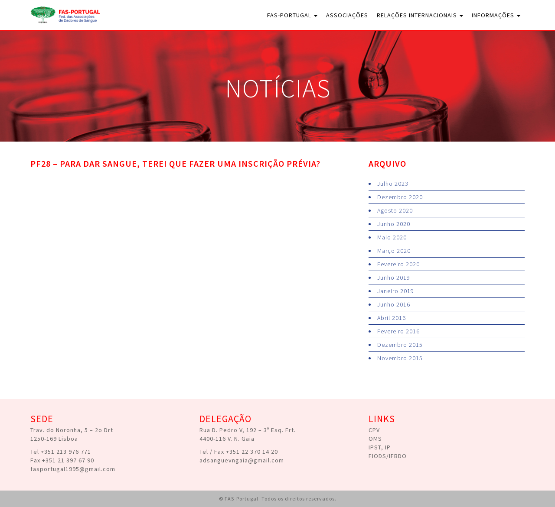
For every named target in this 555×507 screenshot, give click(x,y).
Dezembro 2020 (400, 197)
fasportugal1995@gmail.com (72, 469)
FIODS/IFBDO (388, 456)
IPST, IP (380, 447)
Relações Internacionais (420, 15)
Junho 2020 (393, 224)
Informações (496, 15)
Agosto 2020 (395, 210)
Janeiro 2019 (395, 291)
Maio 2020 (392, 237)
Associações (347, 15)
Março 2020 (394, 251)
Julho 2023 (392, 183)
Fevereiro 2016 (398, 331)
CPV (374, 430)
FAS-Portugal (292, 15)
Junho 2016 (393, 304)
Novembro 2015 (400, 358)
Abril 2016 (391, 318)
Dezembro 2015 (400, 345)
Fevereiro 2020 (398, 264)
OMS (375, 438)
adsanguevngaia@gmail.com (241, 460)
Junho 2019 (393, 277)
